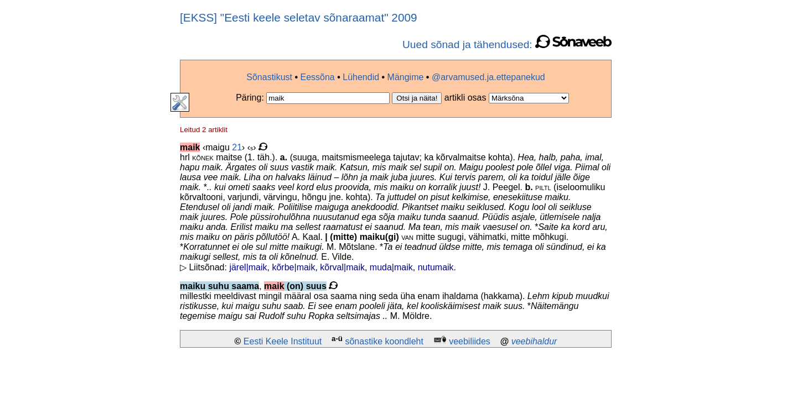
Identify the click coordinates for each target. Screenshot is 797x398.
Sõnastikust (269, 77)
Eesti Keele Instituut (283, 341)
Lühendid (361, 77)
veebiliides (469, 341)
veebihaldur (534, 341)
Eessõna (317, 77)
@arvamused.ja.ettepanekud (488, 77)
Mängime (405, 77)
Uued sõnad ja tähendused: (507, 44)
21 (237, 147)
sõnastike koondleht (384, 341)
